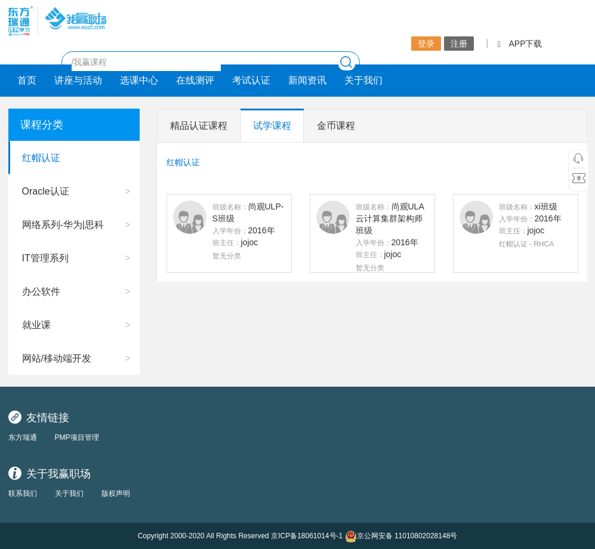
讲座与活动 (78, 80)
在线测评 (195, 80)
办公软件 (41, 291)
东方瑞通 (22, 437)
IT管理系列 (45, 258)
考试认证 (251, 80)
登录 (426, 43)
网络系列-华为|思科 (63, 225)
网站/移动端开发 (56, 358)
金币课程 (336, 126)
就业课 (36, 325)
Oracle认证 (45, 191)
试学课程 (272, 126)
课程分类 (41, 125)
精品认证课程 (198, 126)
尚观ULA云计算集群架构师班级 (390, 218)
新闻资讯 (307, 80)
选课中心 (139, 80)
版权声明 (115, 493)
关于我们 (363, 80)
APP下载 (519, 43)
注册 (459, 43)
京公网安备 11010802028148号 (401, 536)
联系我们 (22, 493)
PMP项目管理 (77, 437)
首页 (26, 80)
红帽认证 (41, 158)
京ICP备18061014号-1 (307, 536)
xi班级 (546, 206)
